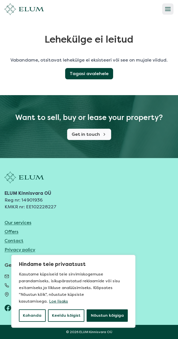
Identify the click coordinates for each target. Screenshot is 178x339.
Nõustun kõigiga (107, 315)
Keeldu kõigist (66, 315)
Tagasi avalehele (89, 73)
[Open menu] (167, 9)
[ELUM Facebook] (8, 308)
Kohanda (32, 315)
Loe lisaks (58, 301)
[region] (73, 291)
